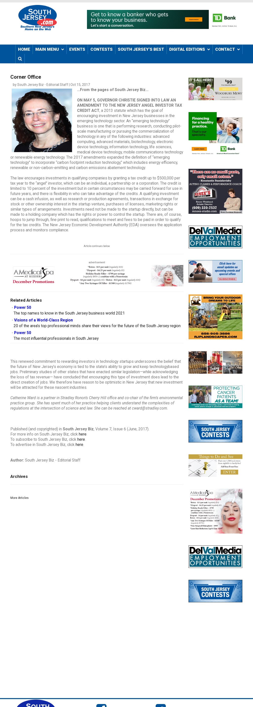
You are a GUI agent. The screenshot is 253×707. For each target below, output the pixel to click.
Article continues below (97, 246)
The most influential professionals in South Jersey (56, 338)
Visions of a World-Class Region (43, 320)
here (82, 434)
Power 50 (22, 307)
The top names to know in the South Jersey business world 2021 (69, 313)
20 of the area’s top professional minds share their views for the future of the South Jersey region (97, 326)
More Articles (19, 498)
